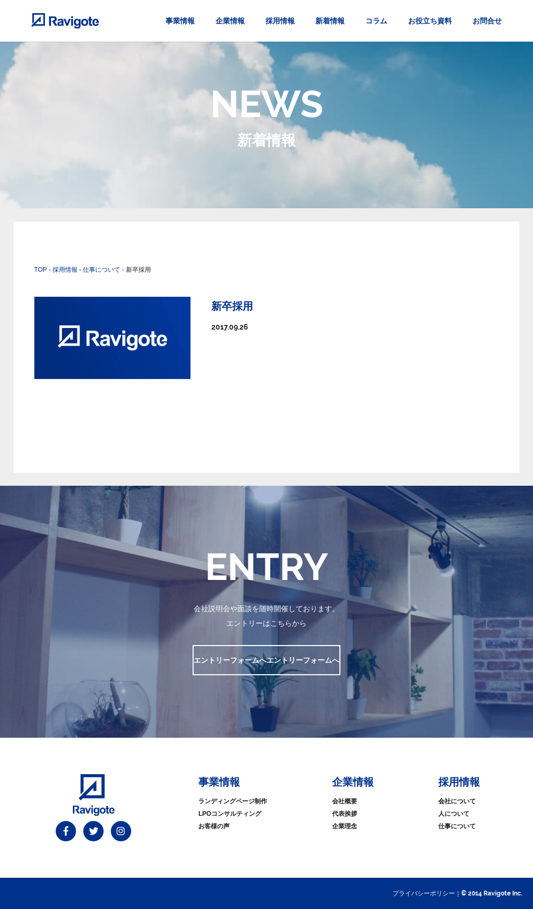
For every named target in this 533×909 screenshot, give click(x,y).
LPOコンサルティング (229, 813)
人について (453, 813)
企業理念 (344, 826)
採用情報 (280, 21)
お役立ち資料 (430, 21)
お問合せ (487, 21)
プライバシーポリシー (423, 893)
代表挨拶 (344, 813)
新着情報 (330, 21)
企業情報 (230, 21)
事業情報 (180, 21)
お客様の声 (214, 826)
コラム (376, 21)
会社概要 (344, 801)
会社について (457, 801)
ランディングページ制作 (232, 801)
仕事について (457, 826)
